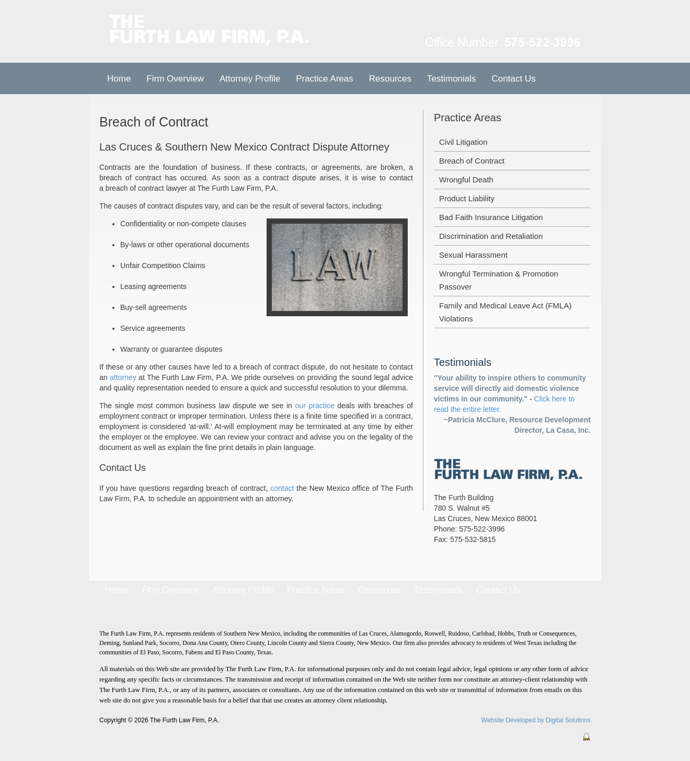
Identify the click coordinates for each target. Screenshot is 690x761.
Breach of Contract (471, 160)
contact (282, 488)
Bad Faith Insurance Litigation (491, 217)
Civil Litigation (463, 141)
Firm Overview (175, 78)
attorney (123, 377)
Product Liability (466, 198)
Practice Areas (315, 590)
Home (119, 78)
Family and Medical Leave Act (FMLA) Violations (505, 312)
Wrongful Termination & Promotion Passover (498, 280)
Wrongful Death (466, 179)
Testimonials (451, 78)
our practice (315, 405)
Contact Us (514, 78)
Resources (390, 78)
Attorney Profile (250, 78)
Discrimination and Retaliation (491, 236)
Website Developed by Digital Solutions (536, 720)
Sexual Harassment (473, 254)
